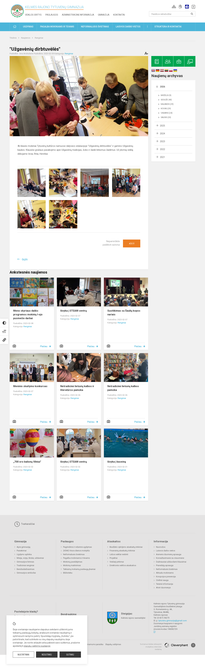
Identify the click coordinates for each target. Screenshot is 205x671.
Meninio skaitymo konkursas (30, 386)
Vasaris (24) (166, 113)
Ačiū (131, 243)
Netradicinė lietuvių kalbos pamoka (123, 388)
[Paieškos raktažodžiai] (172, 14)
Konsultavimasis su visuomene (170, 558)
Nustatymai (23, 654)
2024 (162, 133)
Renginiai (39, 38)
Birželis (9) (166, 95)
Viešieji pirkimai (117, 562)
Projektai (113, 558)
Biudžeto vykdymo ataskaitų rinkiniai (126, 547)
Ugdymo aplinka (24, 554)
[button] (174, 6)
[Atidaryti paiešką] (192, 14)
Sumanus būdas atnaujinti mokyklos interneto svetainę (151, 646)
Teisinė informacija (164, 584)
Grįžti (25, 259)
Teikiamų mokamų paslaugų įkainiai (79, 569)
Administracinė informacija (78, 15)
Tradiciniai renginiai (25, 565)
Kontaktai (119, 15)
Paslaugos (51, 15)
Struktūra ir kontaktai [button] (168, 26)
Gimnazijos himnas (25, 562)
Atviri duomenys (163, 587)
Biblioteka (67, 573)
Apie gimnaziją (23, 547)
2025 (162, 125)
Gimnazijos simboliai (26, 573)
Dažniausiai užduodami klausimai (171, 562)
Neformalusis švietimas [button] (95, 26)
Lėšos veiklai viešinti (119, 554)
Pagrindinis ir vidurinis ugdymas (77, 547)
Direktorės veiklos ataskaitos (123, 565)
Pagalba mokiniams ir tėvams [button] (57, 26)
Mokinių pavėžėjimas (72, 562)
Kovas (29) (166, 108)
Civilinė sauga (162, 580)
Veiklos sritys (33, 15)
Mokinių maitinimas (72, 565)
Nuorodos (160, 547)
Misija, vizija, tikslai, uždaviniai (30, 558)
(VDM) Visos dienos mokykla (76, 550)
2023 (162, 141)
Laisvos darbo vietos (165, 550)
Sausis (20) (166, 117)
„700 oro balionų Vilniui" (27, 461)
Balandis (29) (167, 104)
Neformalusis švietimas (74, 554)
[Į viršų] (193, 645)
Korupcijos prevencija (166, 576)
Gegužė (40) (166, 100)
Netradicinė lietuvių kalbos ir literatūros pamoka (77, 388)
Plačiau (43, 346)
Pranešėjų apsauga (164, 565)
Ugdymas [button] (28, 26)
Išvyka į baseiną (116, 461)
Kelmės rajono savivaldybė (133, 618)
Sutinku (70, 654)
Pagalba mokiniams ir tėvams (76, 558)
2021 (162, 157)
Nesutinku (47, 654)
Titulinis (13, 38)
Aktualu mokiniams (165, 573)
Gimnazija (103, 15)
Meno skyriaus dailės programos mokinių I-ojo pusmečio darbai (28, 314)
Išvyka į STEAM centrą (73, 310)
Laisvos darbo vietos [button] (128, 26)
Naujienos (26, 38)
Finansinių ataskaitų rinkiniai (122, 550)
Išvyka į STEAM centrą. (73, 461)
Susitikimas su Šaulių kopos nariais (123, 312)
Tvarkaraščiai (24, 524)
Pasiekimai (21, 550)
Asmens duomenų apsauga (168, 554)
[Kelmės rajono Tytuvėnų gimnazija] (17, 10)
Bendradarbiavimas (25, 569)
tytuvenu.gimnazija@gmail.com (172, 620)
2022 (162, 149)
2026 (162, 86)
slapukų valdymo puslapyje (37, 646)
